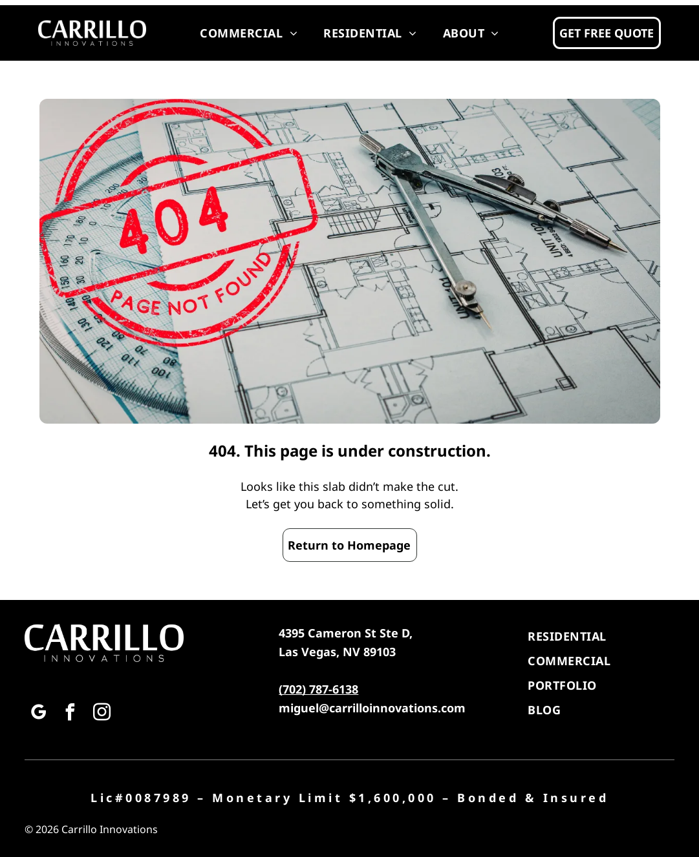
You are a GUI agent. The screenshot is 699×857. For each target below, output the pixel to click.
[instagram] (102, 714)
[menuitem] (248, 33)
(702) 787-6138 (318, 689)
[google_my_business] (39, 714)
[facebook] (70, 714)
